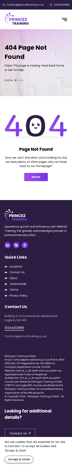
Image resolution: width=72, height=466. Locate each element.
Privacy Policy (18, 295)
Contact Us (17, 272)
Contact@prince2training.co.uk (23, 4)
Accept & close (19, 459)
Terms (13, 290)
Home (9, 80)
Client (13, 278)
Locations (15, 266)
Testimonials (17, 284)
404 (20, 80)
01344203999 (60, 4)
